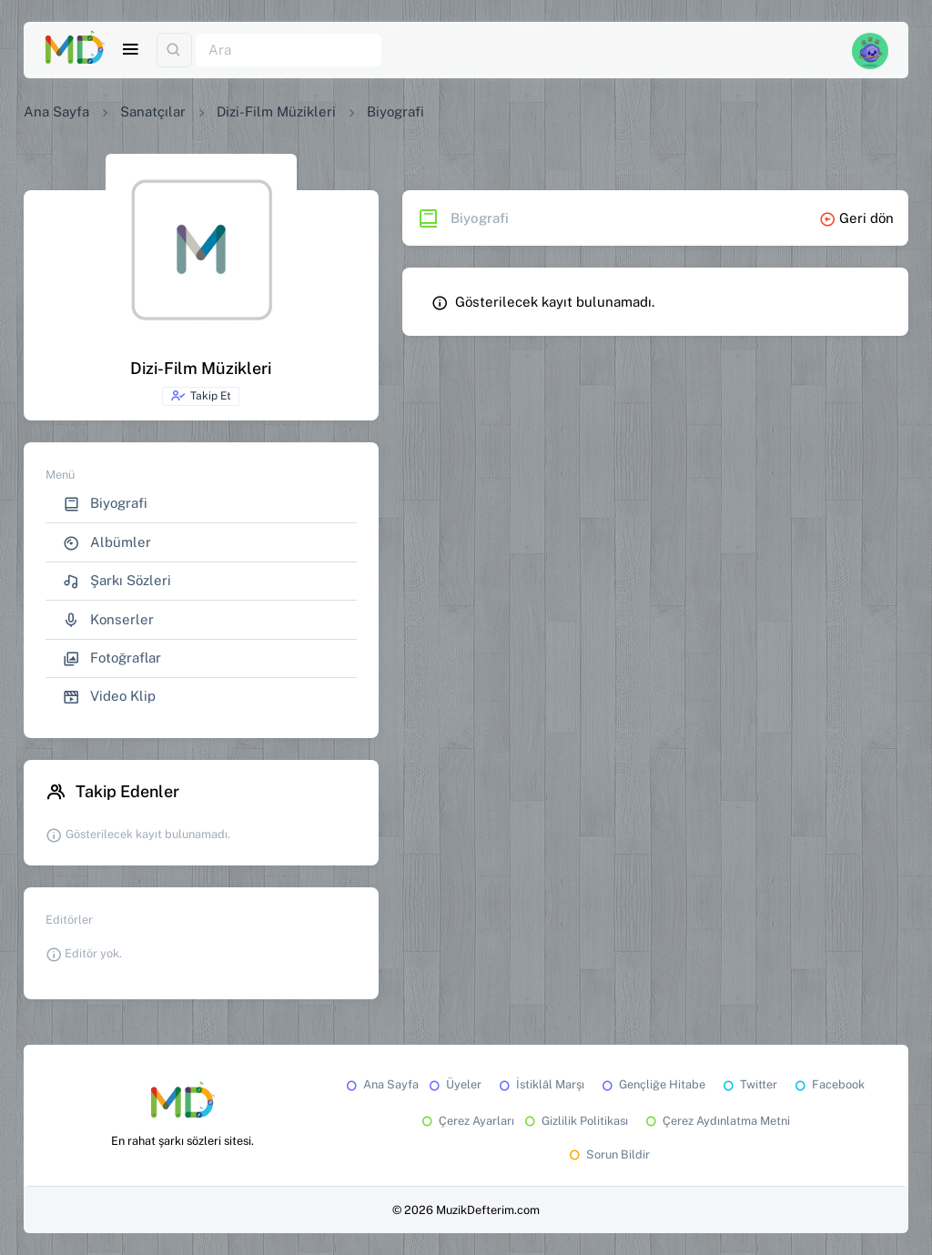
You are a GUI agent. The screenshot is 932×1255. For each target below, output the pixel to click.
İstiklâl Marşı (540, 1084)
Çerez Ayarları (466, 1121)
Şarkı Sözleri (117, 581)
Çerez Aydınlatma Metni (716, 1121)
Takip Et (200, 396)
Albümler (107, 543)
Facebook (828, 1084)
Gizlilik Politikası (575, 1121)
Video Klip (109, 696)
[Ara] (288, 50)
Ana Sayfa (56, 111)
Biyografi (105, 503)
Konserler (108, 620)
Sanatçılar (153, 111)
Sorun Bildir (608, 1154)
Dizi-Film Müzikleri (276, 111)
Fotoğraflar (112, 658)
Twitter (748, 1084)
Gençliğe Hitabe (652, 1084)
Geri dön (856, 218)
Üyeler (453, 1084)
